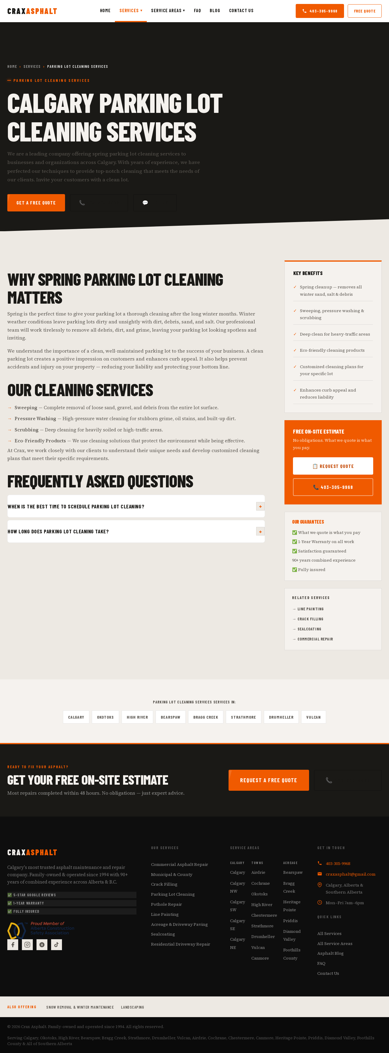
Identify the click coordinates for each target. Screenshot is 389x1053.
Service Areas (168, 10)
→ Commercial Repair (312, 638)
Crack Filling (164, 884)
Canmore (260, 958)
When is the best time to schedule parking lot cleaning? (136, 506)
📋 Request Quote (333, 466)
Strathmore (243, 717)
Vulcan (313, 717)
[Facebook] (12, 944)
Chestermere (264, 915)
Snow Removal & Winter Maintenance (80, 1006)
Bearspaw (171, 717)
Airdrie (258, 872)
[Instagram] (27, 944)
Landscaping (132, 1006)
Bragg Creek (205, 717)
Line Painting (165, 914)
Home (105, 10)
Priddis (290, 920)
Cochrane (260, 883)
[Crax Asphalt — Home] (32, 11)
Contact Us (241, 10)
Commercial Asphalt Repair (179, 864)
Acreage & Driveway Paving (179, 924)
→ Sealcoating (307, 628)
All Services (329, 933)
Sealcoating (163, 934)
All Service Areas (335, 943)
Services (131, 10)
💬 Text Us (155, 202)
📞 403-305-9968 (99, 202)
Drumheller (281, 717)
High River (137, 717)
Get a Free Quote (36, 202)
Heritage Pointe (292, 905)
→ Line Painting (308, 608)
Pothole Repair (166, 904)
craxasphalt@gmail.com (351, 874)
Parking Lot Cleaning (173, 894)
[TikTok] (56, 944)
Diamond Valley (292, 935)
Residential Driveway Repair (180, 944)
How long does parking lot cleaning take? (136, 531)
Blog (215, 10)
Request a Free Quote (268, 780)
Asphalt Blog (330, 953)
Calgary (76, 717)
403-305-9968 (320, 10)
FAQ (197, 10)
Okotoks (105, 717)
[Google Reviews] (41, 944)
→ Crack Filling (308, 618)
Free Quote (365, 10)
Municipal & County (171, 874)
